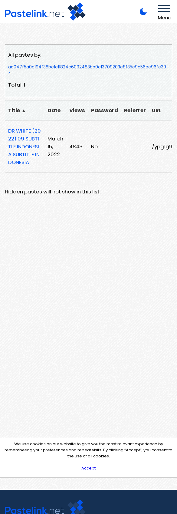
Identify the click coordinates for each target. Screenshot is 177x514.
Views (77, 110)
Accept (88, 468)
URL (156, 110)
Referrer (135, 110)
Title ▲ (17, 110)
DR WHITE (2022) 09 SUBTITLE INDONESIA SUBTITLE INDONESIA (24, 146)
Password (104, 110)
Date (54, 110)
